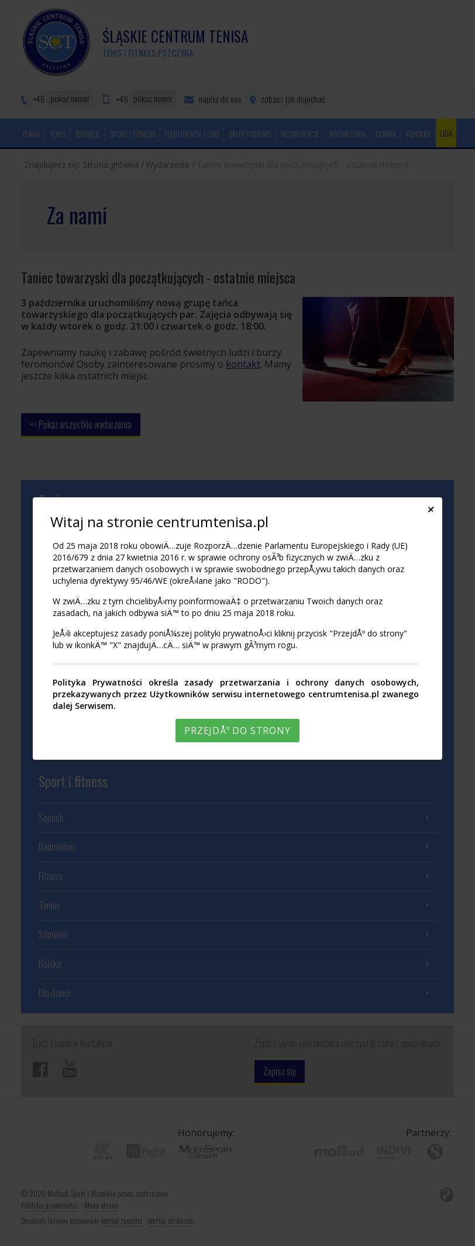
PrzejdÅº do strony (237, 730)
